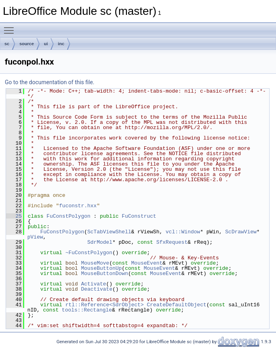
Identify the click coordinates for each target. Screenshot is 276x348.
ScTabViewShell (109, 231)
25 (14, 216)
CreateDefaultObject (176, 304)
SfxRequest (172, 242)
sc (6, 43)
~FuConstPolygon (88, 252)
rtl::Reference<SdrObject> (104, 304)
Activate (93, 283)
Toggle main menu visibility (11, 27)
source (26, 43)
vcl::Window (183, 231)
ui (46, 43)
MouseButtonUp (101, 268)
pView (35, 237)
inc (61, 43)
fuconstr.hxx (78, 205)
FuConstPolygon (68, 216)
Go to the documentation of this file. (49, 82)
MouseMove (95, 263)
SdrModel (99, 242)
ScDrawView (240, 231)
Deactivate (96, 289)
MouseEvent (147, 263)
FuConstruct (139, 216)
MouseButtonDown (104, 273)
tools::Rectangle (87, 310)
